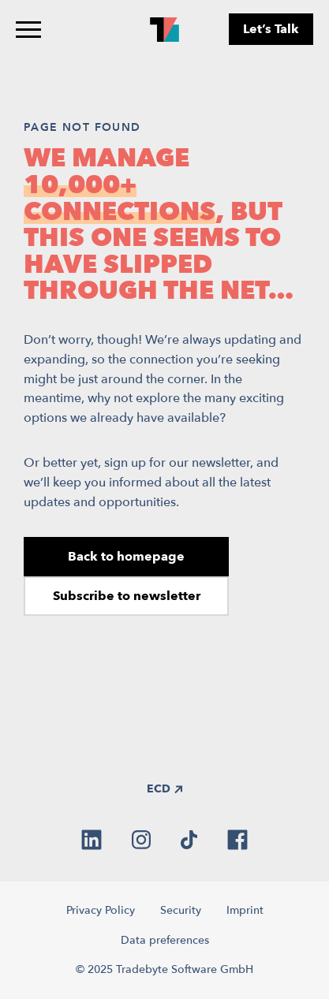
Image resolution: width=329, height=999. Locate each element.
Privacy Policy (100, 910)
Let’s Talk (271, 29)
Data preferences (165, 940)
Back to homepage (126, 556)
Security (180, 910)
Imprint (245, 910)
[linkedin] (91, 839)
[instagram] (141, 839)
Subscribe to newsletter (126, 596)
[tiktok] (189, 839)
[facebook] (237, 839)
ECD (164, 788)
